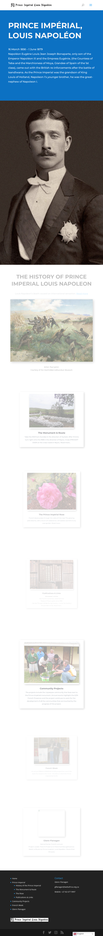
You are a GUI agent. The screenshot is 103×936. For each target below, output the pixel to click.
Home (14, 878)
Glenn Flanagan (19, 909)
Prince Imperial (18, 882)
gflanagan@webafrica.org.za (67, 887)
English (78, 933)
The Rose (20, 893)
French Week (17, 905)
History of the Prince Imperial (28, 885)
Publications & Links (24, 897)
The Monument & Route (26, 889)
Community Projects (20, 901)
